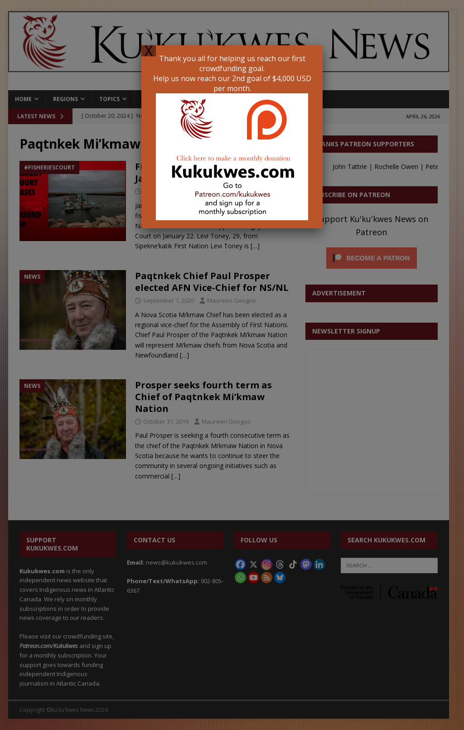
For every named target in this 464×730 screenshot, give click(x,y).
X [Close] (149, 50)
